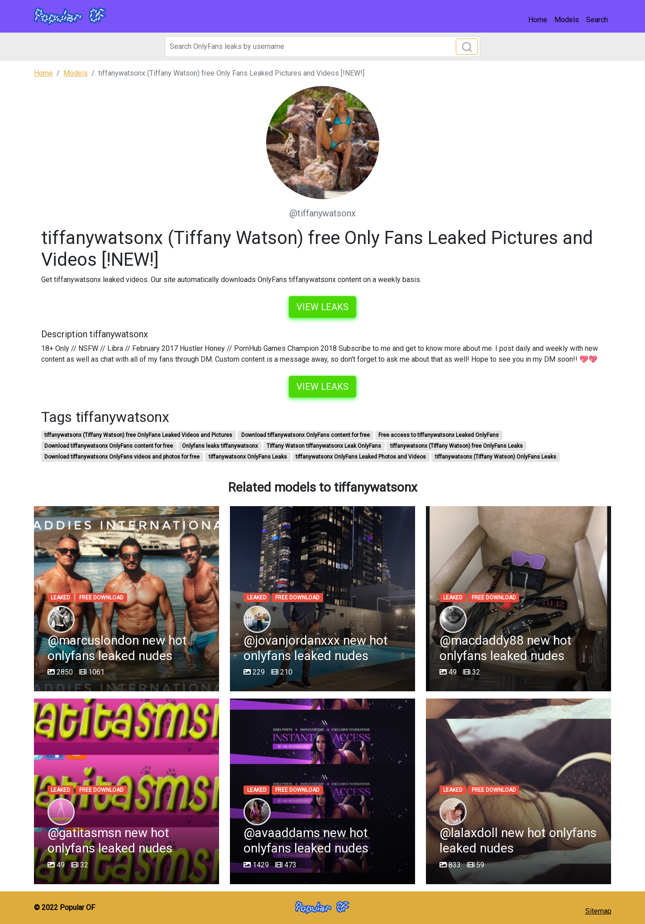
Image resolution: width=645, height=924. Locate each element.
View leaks (322, 307)
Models (566, 19)
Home (537, 19)
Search (597, 19)
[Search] (322, 46)
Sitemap (598, 911)
